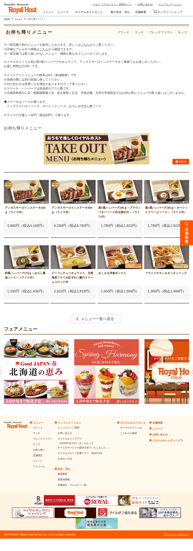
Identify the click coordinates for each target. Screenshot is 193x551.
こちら (85, 44)
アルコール (39, 466)
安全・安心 (64, 468)
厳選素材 (62, 473)
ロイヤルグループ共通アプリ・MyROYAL (80, 453)
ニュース (63, 12)
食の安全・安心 (120, 12)
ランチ (139, 32)
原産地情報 (64, 479)
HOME (7, 19)
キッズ (182, 32)
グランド (123, 32)
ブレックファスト (161, 32)
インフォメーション (170, 4)
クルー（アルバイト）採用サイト (112, 4)
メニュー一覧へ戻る (97, 319)
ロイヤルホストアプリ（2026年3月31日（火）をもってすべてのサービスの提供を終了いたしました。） (84, 443)
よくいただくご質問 (68, 427)
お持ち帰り (39, 449)
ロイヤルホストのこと (89, 12)
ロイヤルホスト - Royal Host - (20, 8)
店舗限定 (38, 455)
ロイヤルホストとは (131, 427)
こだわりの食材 (128, 433)
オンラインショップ (167, 11)
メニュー (48, 12)
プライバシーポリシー (176, 534)
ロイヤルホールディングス (167, 440)
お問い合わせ (145, 4)
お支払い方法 (65, 458)
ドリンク (38, 461)
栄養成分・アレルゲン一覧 (72, 485)
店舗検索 (140, 12)
